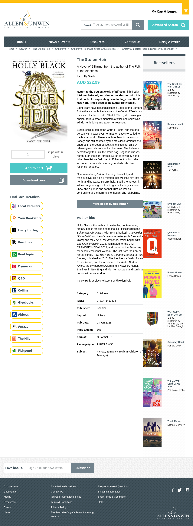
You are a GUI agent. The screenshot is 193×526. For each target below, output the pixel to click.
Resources (97, 42)
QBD (21, 278)
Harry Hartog (28, 230)
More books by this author (110, 204)
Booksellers (10, 491)
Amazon (24, 326)
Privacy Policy (58, 507)
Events (7, 507)
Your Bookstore (29, 218)
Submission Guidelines (63, 486)
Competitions (11, 486)
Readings (25, 242)
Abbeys (23, 314)
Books (21, 42)
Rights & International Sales (66, 496)
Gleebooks (26, 302)
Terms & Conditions (61, 502)
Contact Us (132, 42)
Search (88, 25)
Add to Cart (34, 168)
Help (100, 502)
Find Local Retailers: (25, 197)
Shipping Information (109, 491)
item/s (164, 11)
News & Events (59, 42)
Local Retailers (29, 206)
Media (7, 496)
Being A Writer (169, 42)
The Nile (24, 338)
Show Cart (185, 8)
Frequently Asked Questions (113, 486)
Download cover (34, 180)
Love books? (14, 468)
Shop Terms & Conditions (112, 496)
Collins (23, 290)
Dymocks (25, 266)
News (7, 512)
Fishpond (25, 351)
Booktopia (26, 254)
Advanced (165, 25)
